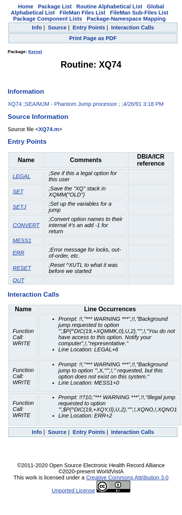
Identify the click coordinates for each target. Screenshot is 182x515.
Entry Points (89, 27)
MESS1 (22, 240)
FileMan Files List (82, 13)
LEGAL (21, 176)
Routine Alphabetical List (109, 6)
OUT (18, 280)
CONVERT (26, 225)
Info (37, 27)
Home (25, 6)
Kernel (35, 51)
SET (18, 191)
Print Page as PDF (93, 38)
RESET (22, 268)
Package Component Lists (47, 19)
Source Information (38, 116)
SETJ (19, 207)
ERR (18, 253)
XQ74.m (48, 129)
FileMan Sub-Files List (139, 13)
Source (57, 27)
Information (26, 91)
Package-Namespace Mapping (126, 19)
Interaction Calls (132, 27)
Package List (55, 6)
